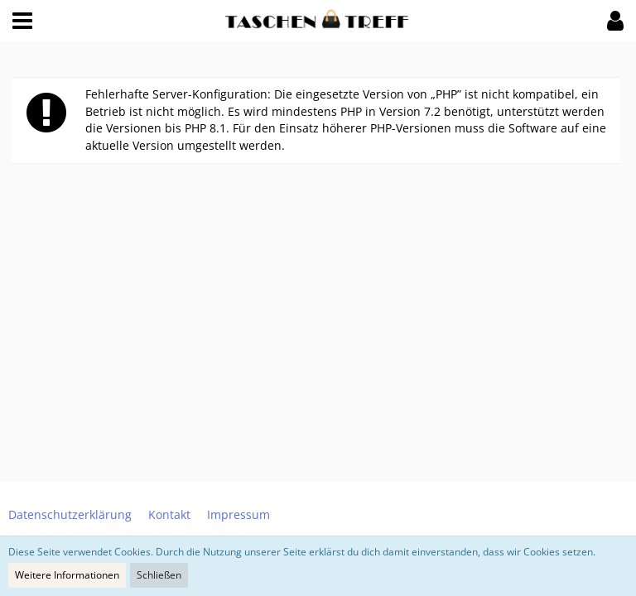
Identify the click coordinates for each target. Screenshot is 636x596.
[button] (22, 20)
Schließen (159, 575)
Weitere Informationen (67, 575)
